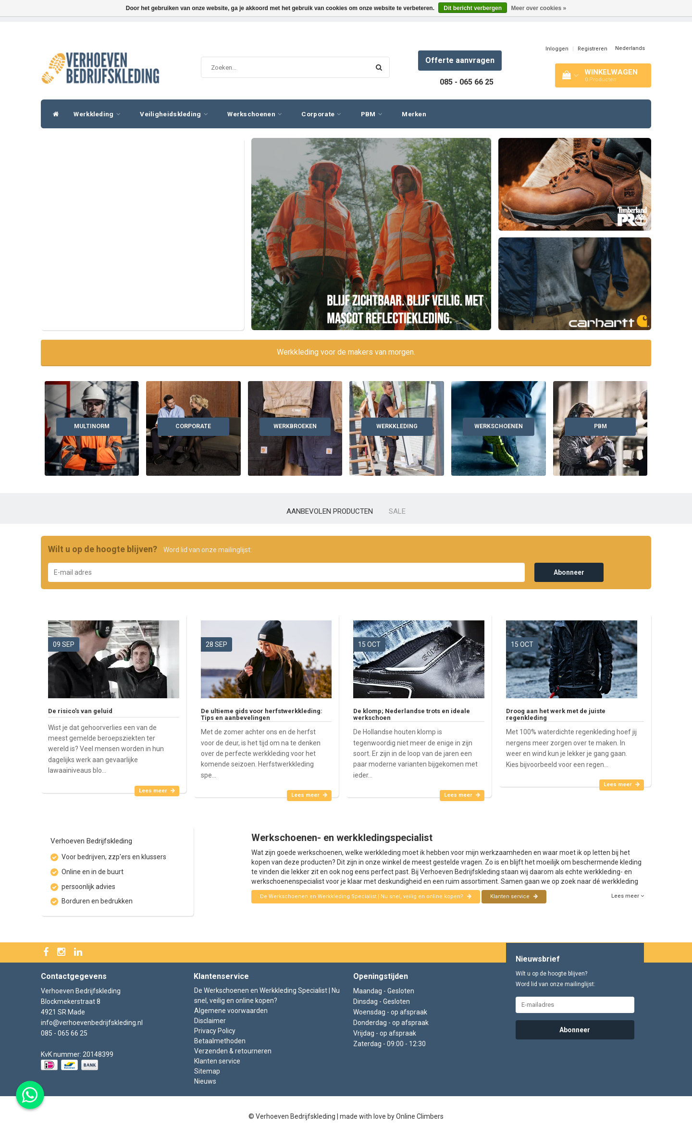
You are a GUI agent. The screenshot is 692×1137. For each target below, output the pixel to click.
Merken (414, 114)
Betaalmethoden (220, 1041)
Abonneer (569, 572)
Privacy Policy (214, 1031)
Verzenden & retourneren (233, 1051)
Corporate (323, 114)
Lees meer (157, 791)
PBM (374, 114)
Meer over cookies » (538, 8)
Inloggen (556, 49)
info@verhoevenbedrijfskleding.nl (92, 1022)
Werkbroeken (295, 426)
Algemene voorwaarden (231, 1010)
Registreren (592, 49)
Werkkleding (99, 114)
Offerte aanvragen (459, 60)
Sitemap (207, 1071)
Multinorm (92, 426)
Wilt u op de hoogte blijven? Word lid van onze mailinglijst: (555, 979)
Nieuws (205, 1081)
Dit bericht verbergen (473, 8)
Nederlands (630, 48)
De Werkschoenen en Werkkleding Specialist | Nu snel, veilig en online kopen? (365, 896)
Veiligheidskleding (176, 114)
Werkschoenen (257, 114)
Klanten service (514, 896)
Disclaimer (210, 1021)
